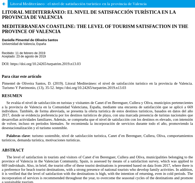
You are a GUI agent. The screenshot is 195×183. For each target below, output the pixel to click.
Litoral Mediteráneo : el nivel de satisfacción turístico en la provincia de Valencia (78, 4)
